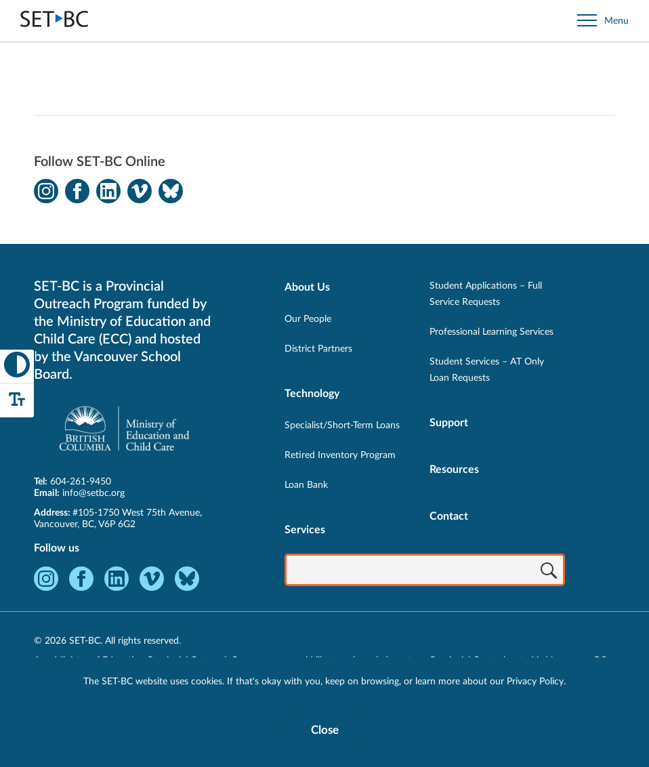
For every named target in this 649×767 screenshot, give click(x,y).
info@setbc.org (93, 493)
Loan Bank (306, 485)
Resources (454, 469)
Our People (308, 319)
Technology (312, 393)
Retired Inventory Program (340, 455)
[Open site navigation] (603, 21)
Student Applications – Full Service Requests (486, 294)
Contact (449, 516)
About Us (307, 287)
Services (305, 529)
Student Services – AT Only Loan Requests (487, 370)
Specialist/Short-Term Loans (342, 425)
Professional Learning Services (491, 332)
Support (449, 422)
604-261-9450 (80, 481)
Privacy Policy (535, 681)
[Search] (548, 571)
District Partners (318, 349)
